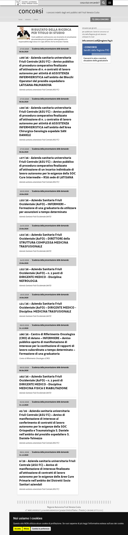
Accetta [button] (18, 529)
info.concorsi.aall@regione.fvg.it (96, 41)
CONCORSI (28, 19)
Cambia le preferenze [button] (40, 529)
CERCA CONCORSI (100, 19)
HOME (20, 19)
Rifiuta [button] (26, 529)
